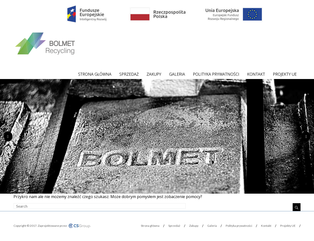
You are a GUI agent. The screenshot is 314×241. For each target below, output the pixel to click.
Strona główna (94, 74)
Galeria (177, 74)
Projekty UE (285, 74)
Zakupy (153, 74)
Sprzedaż (129, 74)
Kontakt (256, 74)
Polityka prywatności (216, 74)
